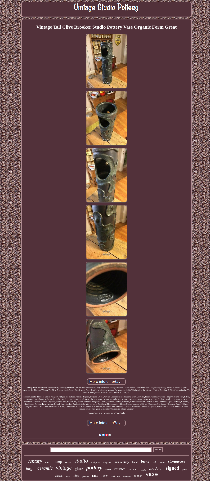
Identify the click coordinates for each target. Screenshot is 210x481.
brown (108, 469)
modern (156, 468)
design (138, 476)
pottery (94, 467)
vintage (63, 468)
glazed (59, 475)
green (185, 469)
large (30, 468)
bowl (145, 461)
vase (152, 474)
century (35, 461)
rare (105, 475)
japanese (85, 476)
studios (143, 470)
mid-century (122, 462)
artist (162, 462)
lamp (58, 462)
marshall (133, 469)
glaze (79, 469)
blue (76, 475)
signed (172, 468)
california (107, 462)
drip (155, 462)
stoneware (176, 461)
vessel (68, 462)
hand (135, 462)
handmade (127, 476)
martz (48, 462)
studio (81, 461)
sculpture (95, 462)
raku (95, 475)
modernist (115, 476)
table (68, 476)
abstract (119, 469)
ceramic (45, 468)
